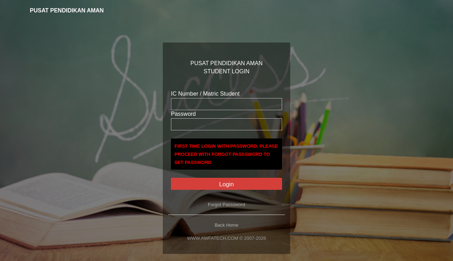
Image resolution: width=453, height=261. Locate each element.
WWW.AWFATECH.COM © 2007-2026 (226, 238)
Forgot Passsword (226, 204)
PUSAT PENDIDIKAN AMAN (62, 10)
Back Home (226, 225)
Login (226, 184)
